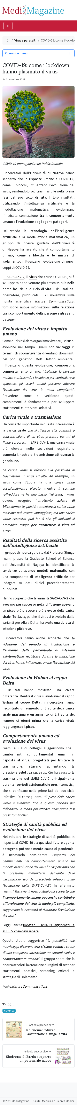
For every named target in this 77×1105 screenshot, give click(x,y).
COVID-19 (9, 1011)
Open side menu (38, 53)
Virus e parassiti (25, 40)
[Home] (8, 40)
